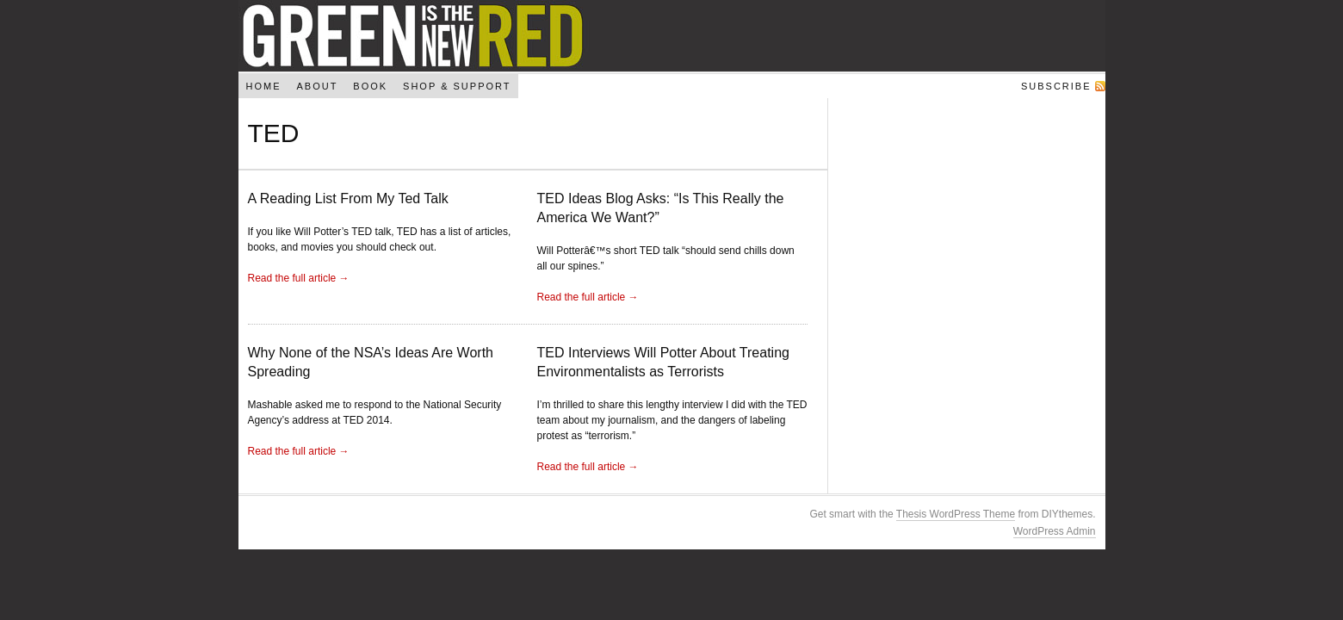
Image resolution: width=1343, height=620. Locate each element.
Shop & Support (457, 86)
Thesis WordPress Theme (955, 514)
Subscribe (1056, 86)
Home (263, 86)
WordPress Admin (1054, 531)
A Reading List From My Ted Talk (348, 198)
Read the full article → (299, 278)
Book (370, 86)
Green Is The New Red (671, 35)
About (316, 86)
